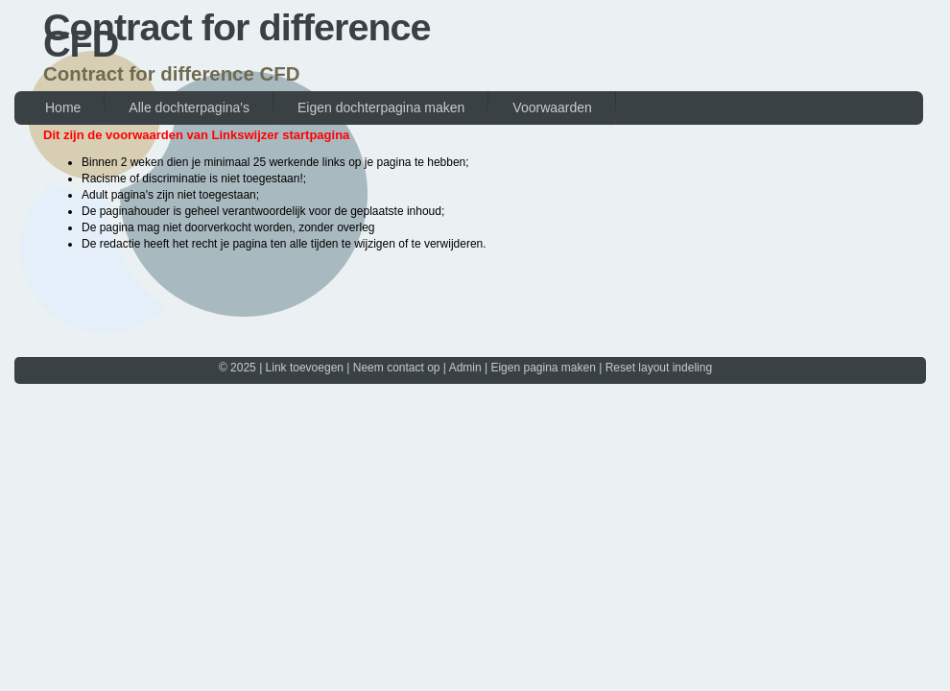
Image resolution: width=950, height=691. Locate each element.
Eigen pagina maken (542, 367)
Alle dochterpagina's (189, 107)
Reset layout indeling (659, 367)
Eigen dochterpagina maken (380, 107)
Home (63, 107)
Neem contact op (396, 367)
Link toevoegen (305, 367)
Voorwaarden (552, 107)
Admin (465, 367)
